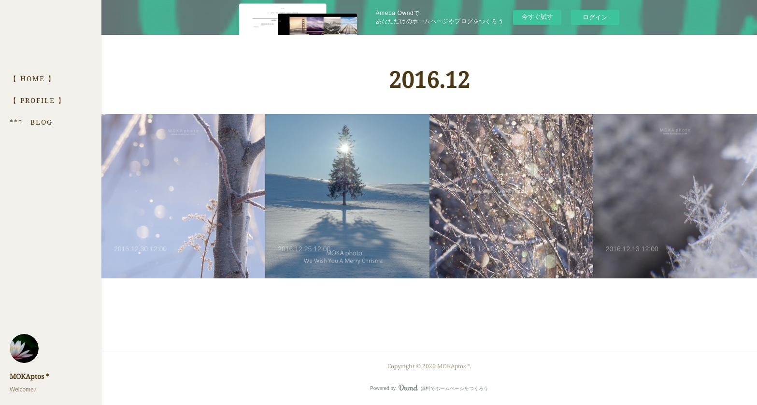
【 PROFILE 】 (38, 100)
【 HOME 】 (33, 78)
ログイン (595, 17)
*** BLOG (31, 122)
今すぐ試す (537, 16)
